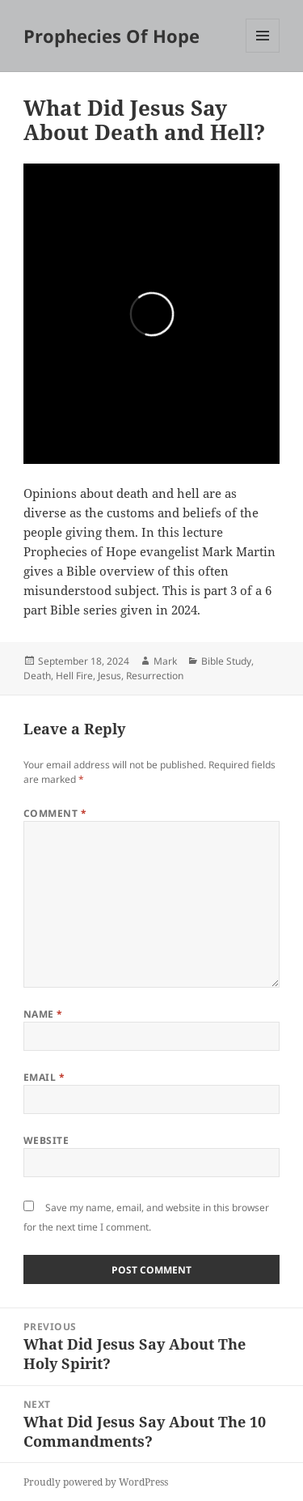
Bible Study (226, 661)
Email (44, 1077)
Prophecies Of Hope (111, 35)
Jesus (109, 675)
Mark (165, 661)
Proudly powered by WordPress (95, 1482)
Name (43, 1014)
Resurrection (154, 675)
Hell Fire (74, 675)
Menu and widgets (263, 52)
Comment (54, 813)
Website (46, 1140)
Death (37, 675)
